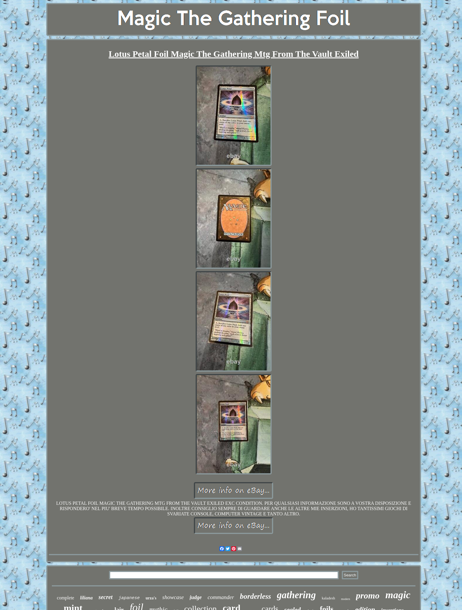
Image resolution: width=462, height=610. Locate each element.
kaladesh (328, 598)
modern (345, 599)
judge (196, 597)
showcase (173, 597)
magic (397, 594)
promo (368, 595)
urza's (151, 598)
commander (221, 597)
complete (65, 597)
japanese (129, 598)
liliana (86, 597)
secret (105, 597)
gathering (296, 595)
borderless (255, 596)
